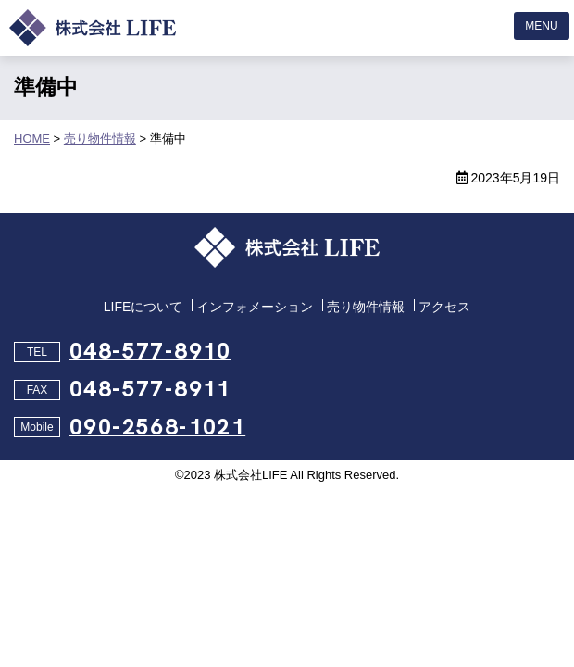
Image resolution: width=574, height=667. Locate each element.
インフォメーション (254, 306)
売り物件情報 (366, 306)
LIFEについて (143, 306)
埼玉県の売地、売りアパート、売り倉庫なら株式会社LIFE (92, 27)
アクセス (444, 306)
